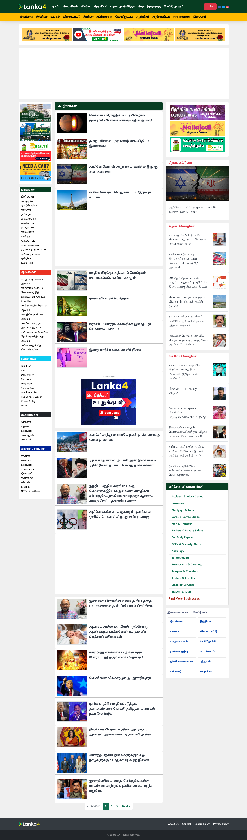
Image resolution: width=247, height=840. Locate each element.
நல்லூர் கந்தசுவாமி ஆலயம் (32, 282)
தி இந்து (25, 488)
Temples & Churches (183, 572)
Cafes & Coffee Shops (184, 518)
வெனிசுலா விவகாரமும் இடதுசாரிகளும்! (120, 679)
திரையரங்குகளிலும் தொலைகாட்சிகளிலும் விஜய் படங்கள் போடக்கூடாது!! (188, 433)
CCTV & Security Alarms (185, 545)
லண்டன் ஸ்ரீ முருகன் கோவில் (33, 300)
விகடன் (25, 483)
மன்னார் (175, 673)
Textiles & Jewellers (182, 579)
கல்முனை (27, 264)
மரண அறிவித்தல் (123, 6)
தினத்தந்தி (27, 479)
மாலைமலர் (27, 470)
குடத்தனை (27, 229)
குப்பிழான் (27, 216)
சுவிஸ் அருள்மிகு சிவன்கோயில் (31, 349)
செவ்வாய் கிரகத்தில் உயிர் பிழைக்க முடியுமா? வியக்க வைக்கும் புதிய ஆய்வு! (120, 119)
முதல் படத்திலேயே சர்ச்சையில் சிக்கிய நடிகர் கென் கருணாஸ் (185, 472)
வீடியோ (86, 6)
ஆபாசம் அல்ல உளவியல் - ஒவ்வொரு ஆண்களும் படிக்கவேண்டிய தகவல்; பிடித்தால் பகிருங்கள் (118, 633)
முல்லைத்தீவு (179, 653)
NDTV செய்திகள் (30, 492)
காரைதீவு (26, 211)
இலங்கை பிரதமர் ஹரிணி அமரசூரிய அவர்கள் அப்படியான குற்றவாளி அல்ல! (120, 733)
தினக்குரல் (27, 436)
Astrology (176, 552)
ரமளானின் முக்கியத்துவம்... (110, 300)
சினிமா (88, 16)
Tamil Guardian (29, 394)
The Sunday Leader (31, 398)
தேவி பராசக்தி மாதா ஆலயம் (32, 340)
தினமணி (26, 475)
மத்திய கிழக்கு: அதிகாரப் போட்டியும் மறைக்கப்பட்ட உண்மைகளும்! (117, 276)
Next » (126, 807)
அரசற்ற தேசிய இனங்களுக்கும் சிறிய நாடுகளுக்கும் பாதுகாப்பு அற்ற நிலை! (119, 759)
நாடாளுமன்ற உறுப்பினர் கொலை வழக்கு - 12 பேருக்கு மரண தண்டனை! (187, 241)
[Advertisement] (124, 75)
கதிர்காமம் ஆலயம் (32, 289)
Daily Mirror (27, 376)
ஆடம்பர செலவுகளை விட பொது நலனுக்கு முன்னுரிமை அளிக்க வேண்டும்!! (188, 341)
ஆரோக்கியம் (161, 16)
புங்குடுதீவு (27, 202)
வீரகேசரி (26, 423)
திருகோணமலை (181, 662)
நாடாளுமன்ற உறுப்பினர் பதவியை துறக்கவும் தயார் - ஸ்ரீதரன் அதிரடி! (187, 322)
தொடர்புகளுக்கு (149, 6)
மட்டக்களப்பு (208, 653)
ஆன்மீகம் (142, 16)
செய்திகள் (70, 6)
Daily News (27, 385)
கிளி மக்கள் (27, 198)
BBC (23, 372)
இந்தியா (41, 16)
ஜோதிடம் (100, 6)
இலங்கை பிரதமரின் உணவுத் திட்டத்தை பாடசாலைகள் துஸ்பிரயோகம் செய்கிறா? (121, 605)
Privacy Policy (221, 824)
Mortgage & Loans (182, 511)
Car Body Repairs (181, 538)
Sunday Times (28, 389)
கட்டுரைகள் (104, 16)
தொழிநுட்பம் (124, 16)
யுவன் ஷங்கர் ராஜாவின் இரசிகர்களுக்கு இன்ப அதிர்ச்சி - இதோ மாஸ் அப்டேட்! (185, 373)
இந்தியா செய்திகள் (33, 450)
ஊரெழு (25, 238)
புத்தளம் (205, 662)
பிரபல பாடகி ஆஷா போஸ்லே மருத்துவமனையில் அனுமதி (188, 414)
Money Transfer (180, 525)
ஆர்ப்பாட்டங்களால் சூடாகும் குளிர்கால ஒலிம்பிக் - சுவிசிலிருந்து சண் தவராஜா (120, 515)
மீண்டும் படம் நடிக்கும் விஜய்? (184, 392)
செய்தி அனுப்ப (175, 6)
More (24, 407)
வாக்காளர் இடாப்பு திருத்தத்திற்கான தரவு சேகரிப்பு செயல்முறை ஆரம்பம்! (183, 262)
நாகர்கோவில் (29, 207)
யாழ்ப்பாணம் (179, 642)
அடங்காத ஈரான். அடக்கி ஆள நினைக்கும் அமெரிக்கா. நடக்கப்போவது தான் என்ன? (122, 464)
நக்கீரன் (25, 457)
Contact (186, 824)
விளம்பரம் (199, 16)
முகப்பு (56, 6)
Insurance (176, 505)
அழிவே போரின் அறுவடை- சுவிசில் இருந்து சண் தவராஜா (123, 170)
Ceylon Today (28, 403)
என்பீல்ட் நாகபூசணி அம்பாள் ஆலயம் (32, 327)
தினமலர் (26, 461)
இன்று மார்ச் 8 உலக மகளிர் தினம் (115, 351)
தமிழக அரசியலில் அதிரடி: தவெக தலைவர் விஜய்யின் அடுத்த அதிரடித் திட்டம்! (186, 452)
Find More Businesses (184, 599)
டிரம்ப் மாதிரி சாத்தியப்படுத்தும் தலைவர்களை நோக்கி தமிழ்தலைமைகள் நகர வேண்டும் (122, 710)
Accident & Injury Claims (186, 498)
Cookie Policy (202, 824)
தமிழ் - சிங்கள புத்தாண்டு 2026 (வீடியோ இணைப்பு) (119, 145)
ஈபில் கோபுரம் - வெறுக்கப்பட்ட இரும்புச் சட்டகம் (120, 196)
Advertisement (109, 378)
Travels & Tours (180, 593)
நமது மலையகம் (30, 247)
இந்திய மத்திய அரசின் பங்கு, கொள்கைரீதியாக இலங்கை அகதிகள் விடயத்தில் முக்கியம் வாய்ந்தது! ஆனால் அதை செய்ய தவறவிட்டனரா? (121, 495)
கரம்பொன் (27, 233)
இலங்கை (26, 16)
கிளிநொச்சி (208, 642)
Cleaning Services (181, 586)
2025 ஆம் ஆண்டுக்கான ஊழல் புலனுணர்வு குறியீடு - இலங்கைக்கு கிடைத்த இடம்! (188, 284)
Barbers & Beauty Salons (186, 532)
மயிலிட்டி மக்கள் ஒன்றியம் (30, 257)
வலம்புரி (26, 441)
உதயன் (25, 428)
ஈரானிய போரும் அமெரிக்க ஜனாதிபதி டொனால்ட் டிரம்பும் (120, 328)
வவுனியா (206, 673)
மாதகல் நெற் (28, 220)
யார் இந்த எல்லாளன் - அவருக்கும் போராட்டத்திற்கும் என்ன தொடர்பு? (116, 656)
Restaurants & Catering (185, 566)
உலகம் (55, 16)
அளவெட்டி (27, 224)
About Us (173, 824)
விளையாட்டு (71, 16)
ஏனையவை (181, 16)
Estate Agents (179, 559)
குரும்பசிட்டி (28, 242)
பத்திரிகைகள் (29, 416)
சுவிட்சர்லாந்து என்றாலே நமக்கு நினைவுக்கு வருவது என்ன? (124, 438)
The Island (26, 381)
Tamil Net (26, 367)
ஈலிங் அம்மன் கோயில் (34, 333)
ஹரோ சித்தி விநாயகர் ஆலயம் (34, 309)
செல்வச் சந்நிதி (30, 294)
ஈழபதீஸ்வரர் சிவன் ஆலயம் (32, 318)
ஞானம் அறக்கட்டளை (34, 251)
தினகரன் (26, 432)
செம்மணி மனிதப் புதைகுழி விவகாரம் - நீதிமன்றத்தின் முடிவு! (187, 303)
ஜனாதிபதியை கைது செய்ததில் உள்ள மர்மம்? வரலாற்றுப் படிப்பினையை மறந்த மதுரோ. (121, 787)
